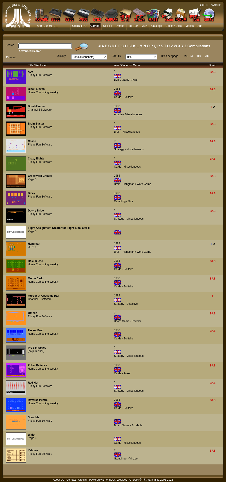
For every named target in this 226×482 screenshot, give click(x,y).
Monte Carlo (35, 278)
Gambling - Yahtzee (126, 458)
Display (61, 55)
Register (216, 4)
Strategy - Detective (126, 303)
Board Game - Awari (126, 79)
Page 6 (32, 179)
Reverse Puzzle (37, 400)
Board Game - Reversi (127, 321)
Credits (82, 479)
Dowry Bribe (36, 210)
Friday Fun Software (40, 75)
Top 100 (133, 25)
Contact (71, 479)
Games (94, 25)
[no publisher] (36, 351)
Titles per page (169, 56)
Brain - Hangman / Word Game (132, 184)
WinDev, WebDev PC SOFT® (124, 479)
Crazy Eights (36, 158)
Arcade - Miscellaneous (128, 114)
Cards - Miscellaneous (127, 166)
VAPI (144, 25)
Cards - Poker (122, 373)
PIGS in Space (37, 347)
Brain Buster (36, 123)
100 (199, 56)
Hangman (34, 243)
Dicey (31, 193)
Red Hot (33, 382)
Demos (120, 25)
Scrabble (33, 417)
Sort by (116, 55)
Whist (31, 434)
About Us (58, 479)
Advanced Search (30, 51)
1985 (117, 175)
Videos (190, 25)
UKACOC (33, 247)
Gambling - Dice (123, 201)
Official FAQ (79, 25)
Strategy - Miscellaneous (128, 149)
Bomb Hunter (36, 106)
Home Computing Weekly (43, 92)
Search (10, 45)
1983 (117, 88)
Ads (199, 25)
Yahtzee (33, 450)
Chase (32, 141)
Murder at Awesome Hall (43, 295)
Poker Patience (37, 365)
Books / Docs (174, 25)
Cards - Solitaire (123, 97)
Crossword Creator (40, 175)
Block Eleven (36, 89)
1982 (117, 106)
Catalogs (156, 25)
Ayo (30, 71)
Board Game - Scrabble (128, 425)
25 (185, 56)
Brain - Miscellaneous (127, 131)
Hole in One (35, 261)
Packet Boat (35, 330)
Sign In (204, 4)
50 (191, 56)
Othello (32, 313)
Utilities (107, 25)
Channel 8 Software (39, 109)
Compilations (199, 46)
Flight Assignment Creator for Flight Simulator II (59, 228)
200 (207, 56)
